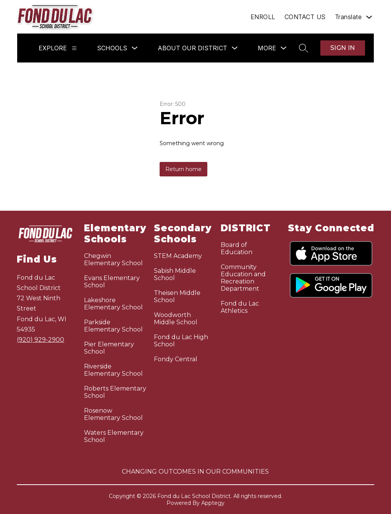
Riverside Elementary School (113, 370)
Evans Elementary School (112, 281)
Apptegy (213, 503)
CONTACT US (305, 17)
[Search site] (303, 48)
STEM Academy (178, 255)
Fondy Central (175, 359)
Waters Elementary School (114, 436)
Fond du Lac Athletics (240, 307)
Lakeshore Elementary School (113, 303)
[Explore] (74, 48)
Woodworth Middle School (175, 318)
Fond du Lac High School (181, 340)
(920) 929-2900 (40, 339)
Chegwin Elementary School (113, 259)
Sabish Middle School (175, 274)
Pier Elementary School (109, 348)
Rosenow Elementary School (113, 414)
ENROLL (262, 17)
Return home (183, 169)
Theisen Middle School (177, 296)
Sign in (342, 47)
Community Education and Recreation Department (243, 277)
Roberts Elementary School (115, 392)
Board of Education (236, 248)
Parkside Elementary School (113, 326)
